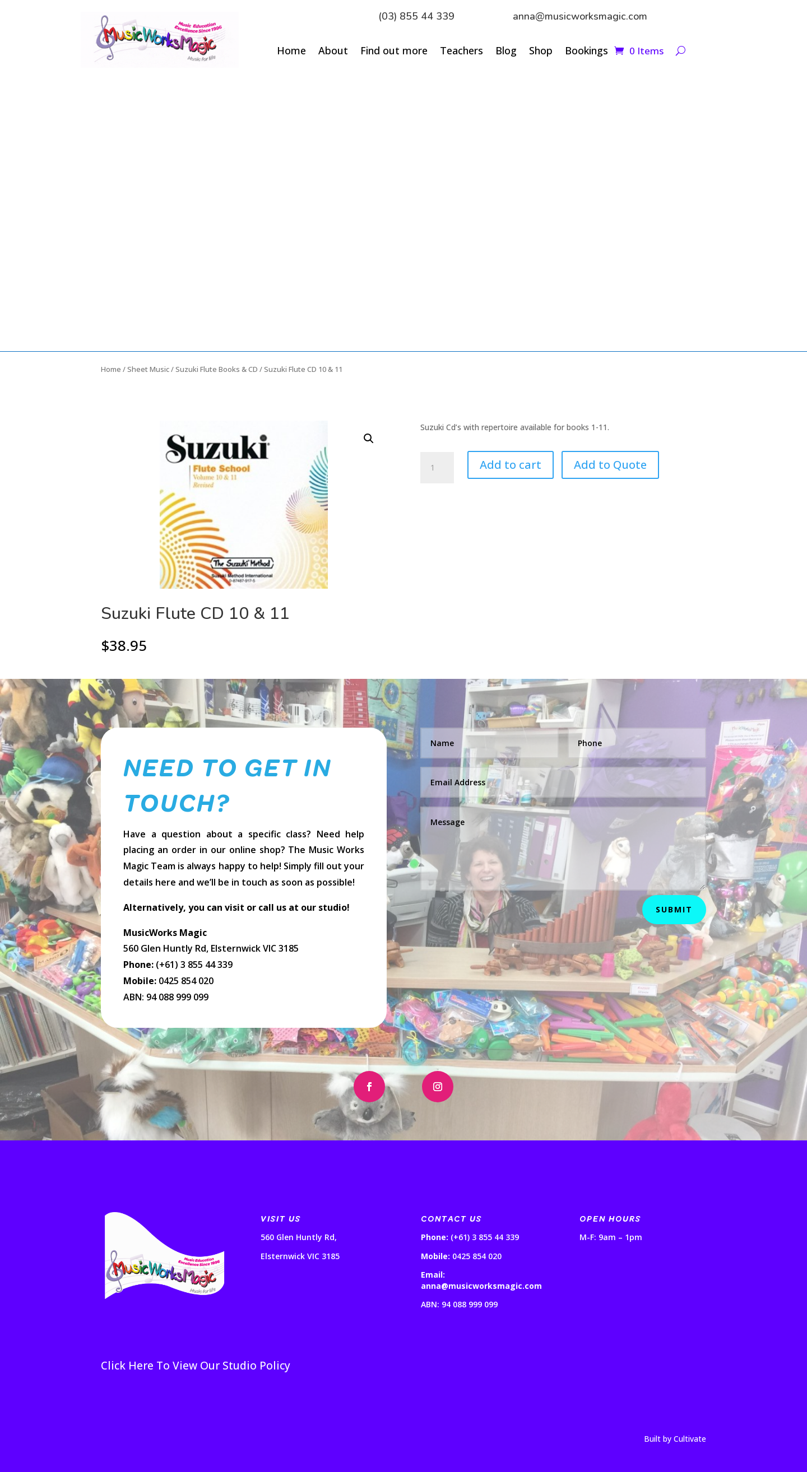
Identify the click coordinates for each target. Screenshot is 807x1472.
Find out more (394, 51)
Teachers (461, 51)
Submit (674, 909)
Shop (541, 51)
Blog (506, 51)
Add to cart (510, 464)
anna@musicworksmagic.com (580, 16)
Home (291, 51)
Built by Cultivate (675, 1438)
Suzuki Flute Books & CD (216, 369)
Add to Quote (610, 464)
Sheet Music (148, 369)
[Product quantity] (437, 467)
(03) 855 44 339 (416, 16)
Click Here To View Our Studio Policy (195, 1365)
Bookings (586, 51)
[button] (369, 438)
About (333, 51)
